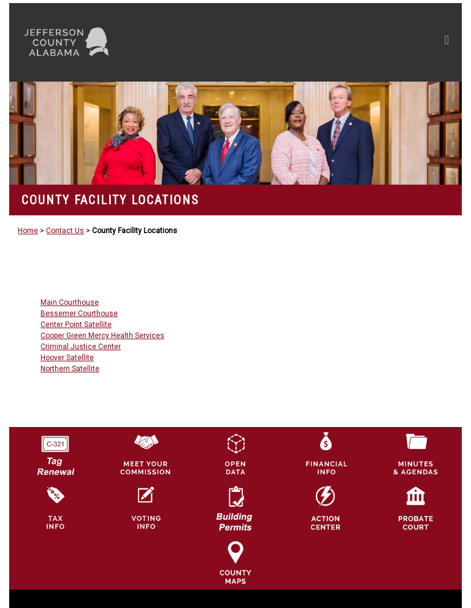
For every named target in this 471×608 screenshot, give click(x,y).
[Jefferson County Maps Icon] (235, 562)
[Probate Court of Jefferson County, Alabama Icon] (416, 508)
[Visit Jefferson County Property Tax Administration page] (55, 508)
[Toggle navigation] (330, 42)
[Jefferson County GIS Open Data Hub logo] (235, 454)
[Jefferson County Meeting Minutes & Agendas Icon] (416, 454)
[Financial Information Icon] (326, 454)
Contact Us (65, 230)
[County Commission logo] (145, 454)
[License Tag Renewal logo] (55, 451)
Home (28, 230)
